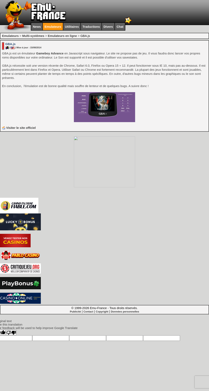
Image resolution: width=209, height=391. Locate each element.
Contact (88, 311)
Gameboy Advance (50, 53)
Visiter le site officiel (19, 127)
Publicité (75, 311)
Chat (120, 26)
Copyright (102, 311)
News (37, 26)
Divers (108, 26)
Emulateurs (52, 26)
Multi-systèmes (33, 36)
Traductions (91, 26)
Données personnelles (125, 311)
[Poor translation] (11, 332)
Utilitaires (72, 26)
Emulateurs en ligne (62, 36)
